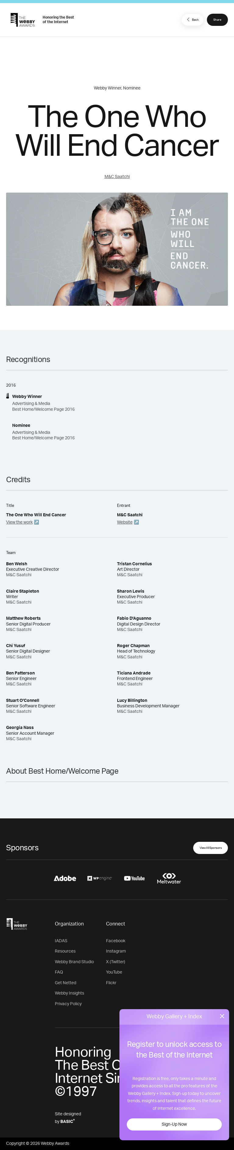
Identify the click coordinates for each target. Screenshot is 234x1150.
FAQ (59, 972)
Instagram (116, 951)
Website (125, 522)
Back (192, 19)
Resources (65, 951)
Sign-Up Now (174, 1124)
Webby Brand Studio (74, 962)
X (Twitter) (115, 962)
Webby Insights (69, 993)
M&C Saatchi (117, 177)
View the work (19, 522)
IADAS (61, 941)
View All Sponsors (211, 847)
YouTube (114, 972)
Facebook (115, 941)
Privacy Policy (68, 1004)
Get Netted (65, 983)
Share (217, 19)
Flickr (111, 983)
